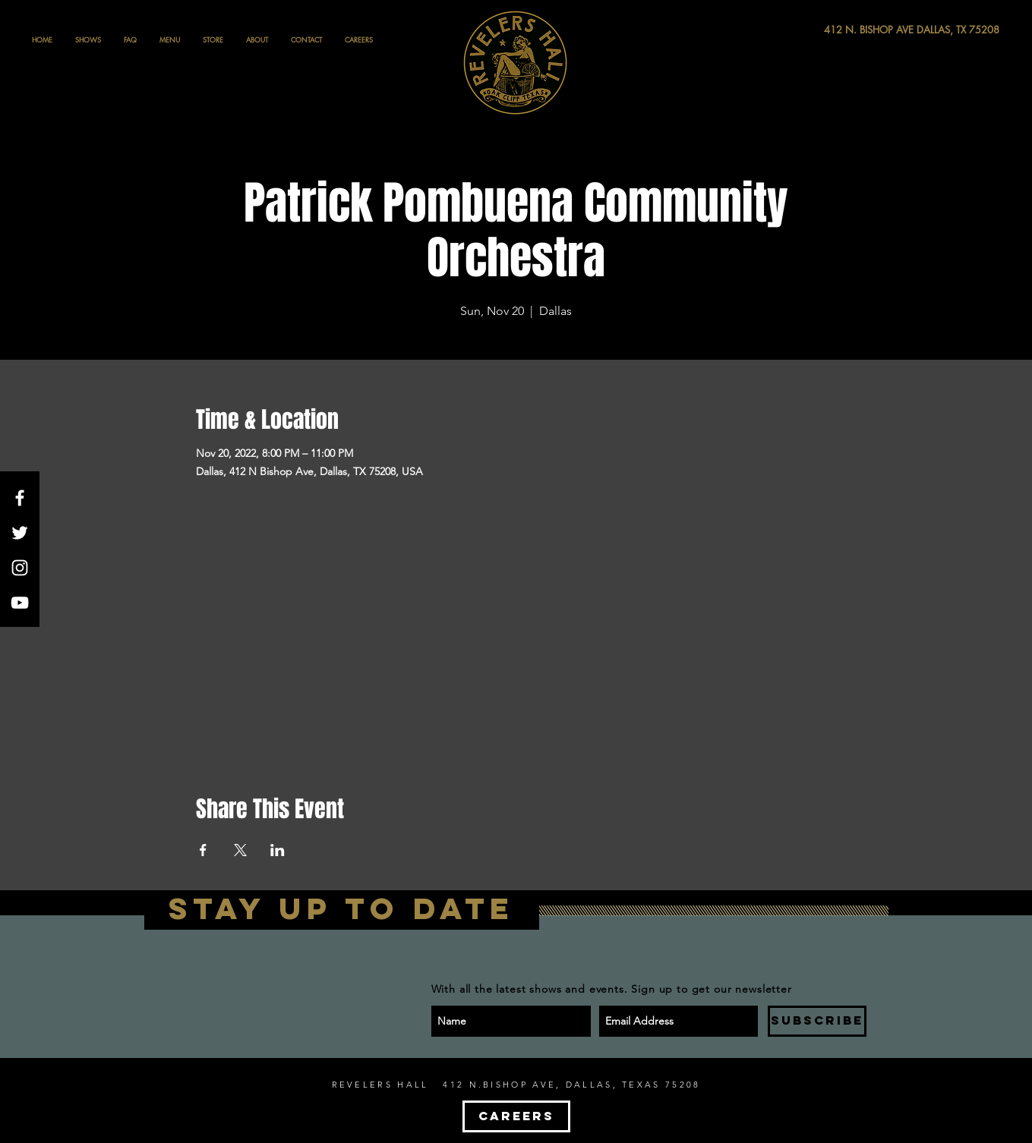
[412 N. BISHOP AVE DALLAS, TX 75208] (856, 29)
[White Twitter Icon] (19, 532)
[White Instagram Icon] (19, 567)
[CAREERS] (516, 1116)
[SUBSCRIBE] (817, 1021)
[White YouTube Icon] (19, 602)
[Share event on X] (240, 850)
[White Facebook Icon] (19, 498)
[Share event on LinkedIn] (277, 850)
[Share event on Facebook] (203, 850)
